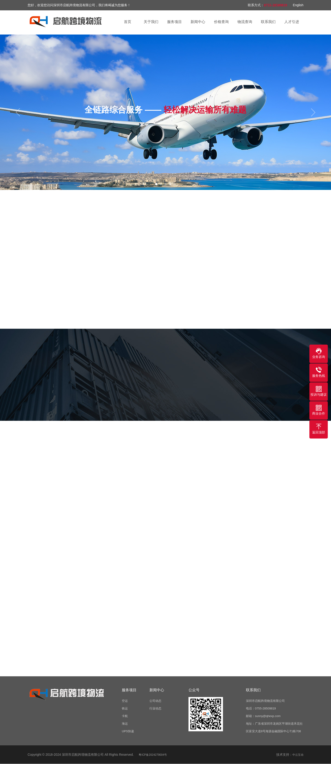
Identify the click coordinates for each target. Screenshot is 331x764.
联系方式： (256, 5)
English (298, 5)
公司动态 (155, 701)
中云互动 (297, 754)
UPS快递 (128, 731)
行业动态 (155, 708)
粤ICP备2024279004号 (153, 754)
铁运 (125, 708)
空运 (125, 701)
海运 (125, 723)
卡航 (125, 716)
